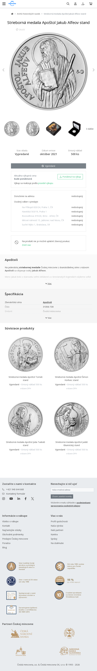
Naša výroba (57, 525)
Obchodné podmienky (13, 534)
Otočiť (20, 31)
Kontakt (6, 525)
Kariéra (54, 534)
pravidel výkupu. (45, 183)
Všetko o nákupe (10, 521)
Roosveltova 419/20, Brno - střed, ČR (40, 215)
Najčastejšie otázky (11, 530)
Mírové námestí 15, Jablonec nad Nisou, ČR (43, 220)
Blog (4, 547)
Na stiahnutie (57, 543)
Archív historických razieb (28, 13)
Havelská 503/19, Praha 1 (34, 211)
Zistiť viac (26, 245)
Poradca (6, 543)
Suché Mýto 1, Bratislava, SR (36, 224)
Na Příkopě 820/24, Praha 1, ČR (37, 207)
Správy (54, 538)
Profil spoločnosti (59, 521)
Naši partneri (57, 530)
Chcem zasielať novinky (62, 496)
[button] (9, 70)
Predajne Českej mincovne (15, 538)
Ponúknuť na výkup (70, 176)
